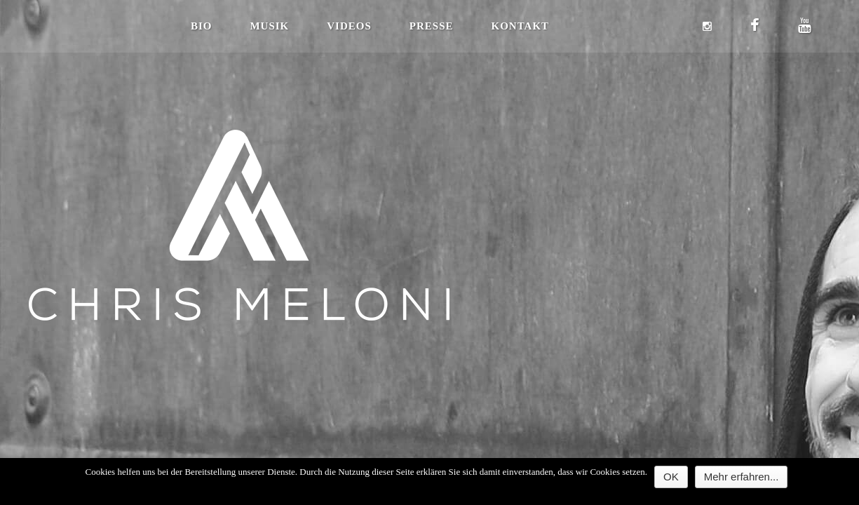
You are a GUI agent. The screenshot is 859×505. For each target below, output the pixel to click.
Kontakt (521, 26)
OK (671, 477)
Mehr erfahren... (741, 477)
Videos (349, 26)
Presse (432, 26)
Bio (201, 26)
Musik (269, 26)
